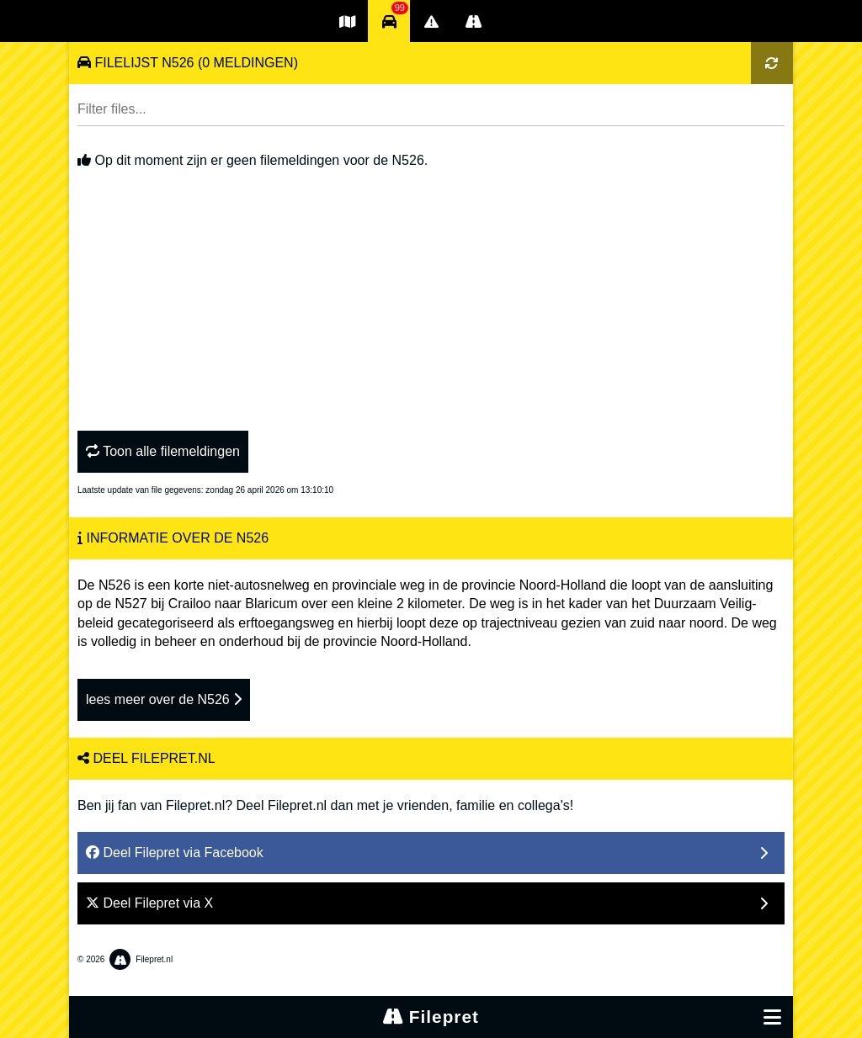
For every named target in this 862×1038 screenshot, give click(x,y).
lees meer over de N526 (164, 699)
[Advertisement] (431, 296)
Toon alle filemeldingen (163, 451)
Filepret (431, 1016)
